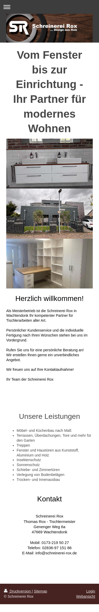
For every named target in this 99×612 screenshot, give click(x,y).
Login (90, 591)
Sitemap (40, 591)
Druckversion (18, 591)
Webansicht (85, 596)
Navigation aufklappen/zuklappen (49, 6)
